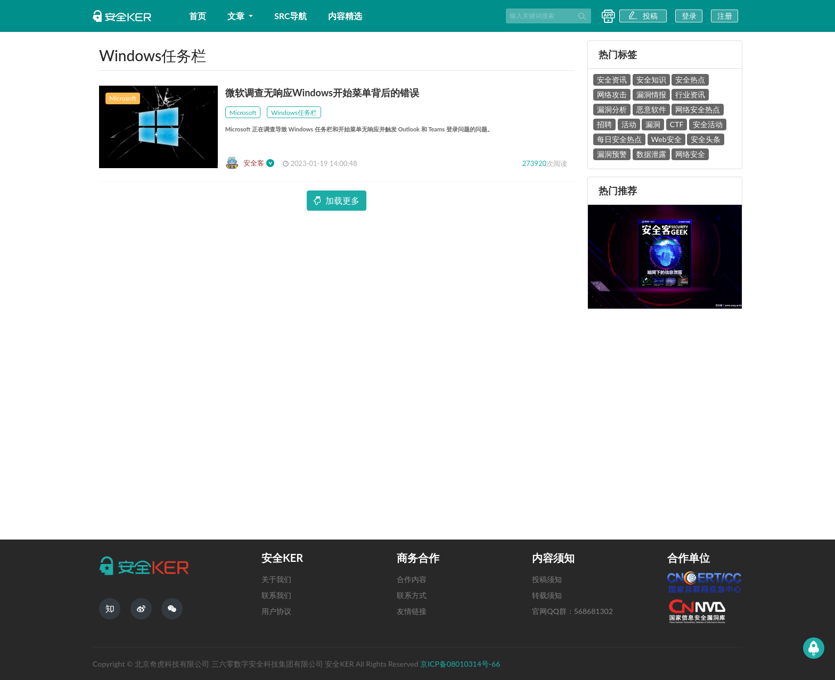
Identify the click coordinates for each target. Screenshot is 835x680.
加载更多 (336, 200)
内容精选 (345, 16)
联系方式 (412, 595)
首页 (197, 16)
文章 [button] (237, 16)
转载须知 (547, 595)
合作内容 (412, 579)
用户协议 (276, 611)
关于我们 (276, 579)
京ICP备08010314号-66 (460, 663)
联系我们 (276, 595)
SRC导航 (290, 16)
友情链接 (412, 611)
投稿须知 (547, 579)
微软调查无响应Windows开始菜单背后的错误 (322, 92)
